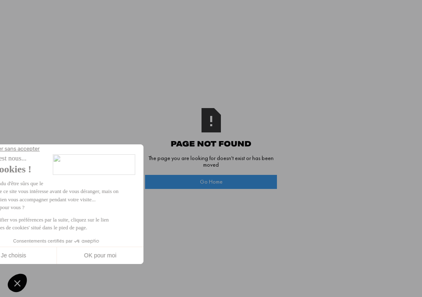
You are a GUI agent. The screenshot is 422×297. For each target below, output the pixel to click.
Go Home (211, 181)
